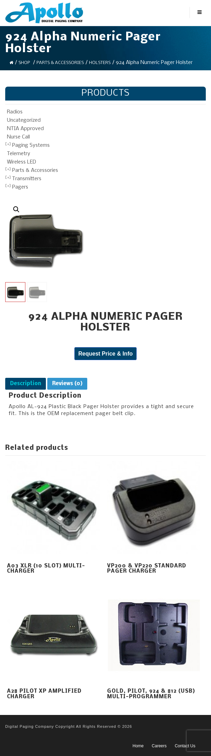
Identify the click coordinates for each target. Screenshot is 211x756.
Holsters (100, 63)
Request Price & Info (105, 354)
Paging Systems (31, 145)
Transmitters (26, 179)
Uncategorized (24, 120)
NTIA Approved (25, 129)
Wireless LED (21, 162)
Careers (159, 745)
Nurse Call (18, 137)
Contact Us (185, 745)
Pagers (20, 187)
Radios (15, 112)
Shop (24, 63)
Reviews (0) (67, 384)
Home (138, 745)
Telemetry (18, 154)
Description (25, 384)
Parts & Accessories (60, 63)
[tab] (25, 384)
